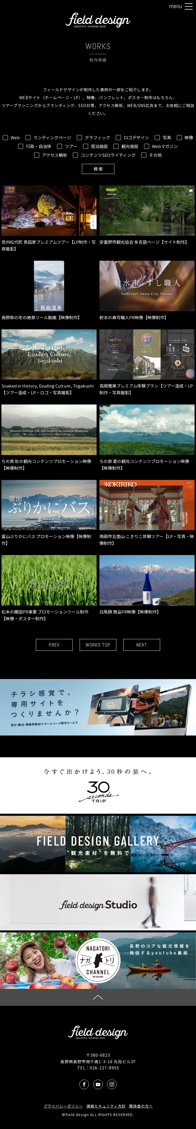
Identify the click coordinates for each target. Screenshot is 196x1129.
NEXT (141, 645)
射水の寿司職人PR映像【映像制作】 (147, 290)
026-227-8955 (104, 1068)
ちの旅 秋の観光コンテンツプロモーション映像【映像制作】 (49, 437)
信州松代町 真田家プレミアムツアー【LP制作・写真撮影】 (49, 218)
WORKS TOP (98, 645)
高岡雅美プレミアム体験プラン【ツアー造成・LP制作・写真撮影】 (147, 362)
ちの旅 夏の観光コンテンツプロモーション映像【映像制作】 (147, 437)
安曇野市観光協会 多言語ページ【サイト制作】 (147, 215)
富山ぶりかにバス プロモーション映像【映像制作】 (49, 513)
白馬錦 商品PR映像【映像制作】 (147, 585)
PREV (54, 645)
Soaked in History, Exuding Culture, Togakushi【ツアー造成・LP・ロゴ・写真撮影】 (49, 362)
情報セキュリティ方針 (106, 1106)
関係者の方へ (141, 1106)
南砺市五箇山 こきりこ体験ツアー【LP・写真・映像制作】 (147, 513)
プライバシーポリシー (63, 1106)
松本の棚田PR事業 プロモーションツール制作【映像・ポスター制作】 (49, 588)
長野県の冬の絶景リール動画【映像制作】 (49, 290)
